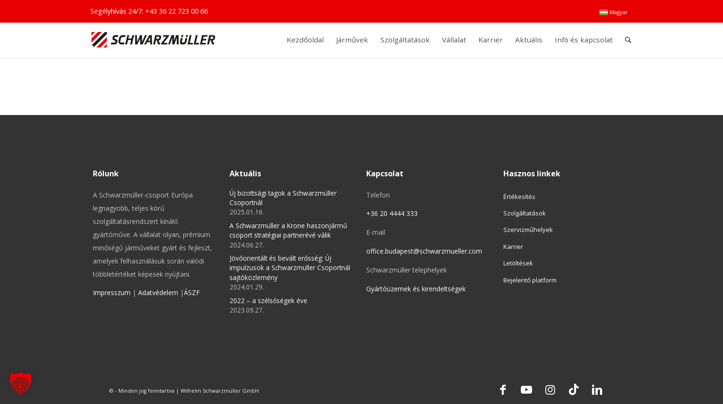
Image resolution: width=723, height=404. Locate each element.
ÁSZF (192, 292)
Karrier (513, 246)
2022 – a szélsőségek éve (268, 300)
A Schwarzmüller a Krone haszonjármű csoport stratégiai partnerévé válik (288, 230)
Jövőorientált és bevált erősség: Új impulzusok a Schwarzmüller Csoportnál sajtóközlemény (290, 268)
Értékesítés (519, 196)
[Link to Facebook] (503, 389)
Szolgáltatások (524, 213)
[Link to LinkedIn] (597, 389)
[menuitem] (614, 12)
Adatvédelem (158, 292)
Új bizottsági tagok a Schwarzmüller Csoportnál (283, 198)
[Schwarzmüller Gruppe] (153, 40)
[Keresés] (628, 40)
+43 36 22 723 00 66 (176, 11)
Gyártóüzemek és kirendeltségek (416, 288)
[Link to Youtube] (526, 389)
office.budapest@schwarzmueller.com (424, 251)
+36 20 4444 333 (392, 213)
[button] (20, 383)
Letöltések (518, 263)
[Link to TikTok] (574, 389)
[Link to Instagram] (550, 389)
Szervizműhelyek (528, 229)
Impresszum (112, 292)
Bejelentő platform (530, 280)
